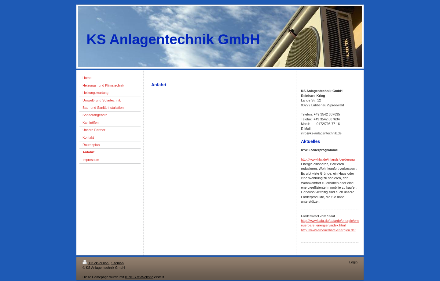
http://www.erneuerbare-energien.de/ (328, 230)
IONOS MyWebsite (139, 277)
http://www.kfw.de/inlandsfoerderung (328, 159)
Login (353, 262)
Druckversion (95, 263)
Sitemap (117, 263)
